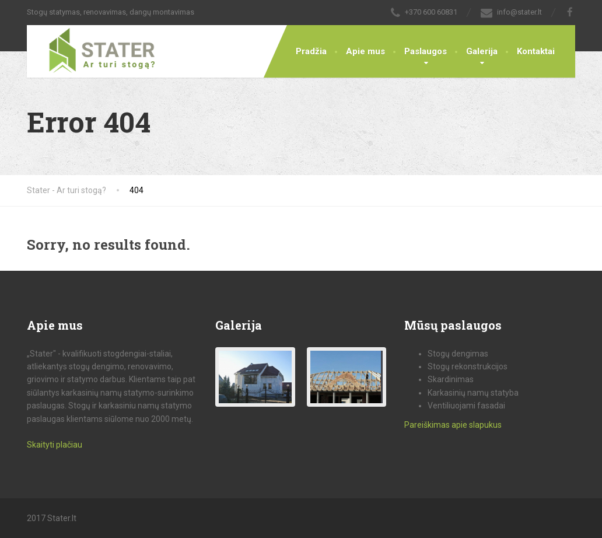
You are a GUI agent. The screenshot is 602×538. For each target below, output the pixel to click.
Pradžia (311, 51)
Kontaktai (536, 51)
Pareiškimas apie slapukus (453, 424)
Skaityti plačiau (54, 444)
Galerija (482, 51)
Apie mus (365, 51)
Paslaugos (425, 51)
